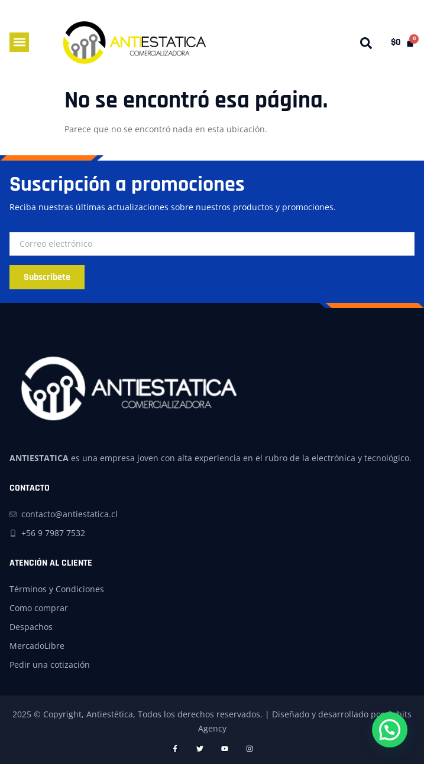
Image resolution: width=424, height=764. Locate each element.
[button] (19, 42)
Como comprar (38, 607)
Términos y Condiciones (56, 589)
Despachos (31, 626)
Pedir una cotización (49, 664)
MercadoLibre (36, 645)
